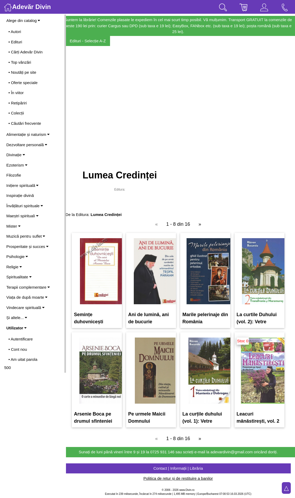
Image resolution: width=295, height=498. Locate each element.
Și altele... (16, 317)
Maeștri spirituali (22, 216)
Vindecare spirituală (25, 307)
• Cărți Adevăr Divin (25, 52)
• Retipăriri (17, 103)
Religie (14, 267)
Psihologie (17, 256)
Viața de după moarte (26, 297)
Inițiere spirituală (22, 185)
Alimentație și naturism (28, 134)
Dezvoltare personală (26, 144)
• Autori (14, 31)
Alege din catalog (23, 20)
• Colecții (16, 113)
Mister (13, 226)
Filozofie (13, 175)
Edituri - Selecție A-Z (92, 41)
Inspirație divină (20, 195)
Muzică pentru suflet (25, 236)
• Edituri (15, 42)
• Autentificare (20, 339)
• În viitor (16, 92)
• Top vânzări (19, 62)
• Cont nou (17, 349)
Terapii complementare (28, 287)
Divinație (15, 155)
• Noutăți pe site (22, 72)
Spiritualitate (19, 277)
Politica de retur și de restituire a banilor (180, 478)
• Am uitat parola (22, 359)
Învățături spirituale (24, 206)
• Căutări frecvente (24, 123)
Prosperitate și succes (27, 246)
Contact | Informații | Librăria (180, 468)
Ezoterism (16, 165)
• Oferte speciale (22, 82)
